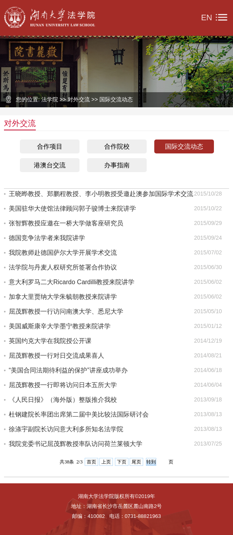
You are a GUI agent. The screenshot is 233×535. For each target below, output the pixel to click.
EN (206, 17)
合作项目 (49, 146)
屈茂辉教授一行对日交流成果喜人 (56, 355)
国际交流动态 (184, 146)
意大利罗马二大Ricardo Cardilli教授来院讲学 (71, 282)
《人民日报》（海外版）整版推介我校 (63, 399)
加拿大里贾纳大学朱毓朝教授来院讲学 (63, 296)
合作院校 (117, 146)
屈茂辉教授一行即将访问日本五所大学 (63, 385)
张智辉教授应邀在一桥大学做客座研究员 (66, 223)
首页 (91, 462)
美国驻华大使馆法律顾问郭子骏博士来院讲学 (72, 208)
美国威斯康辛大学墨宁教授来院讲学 (60, 326)
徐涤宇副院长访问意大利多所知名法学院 (66, 429)
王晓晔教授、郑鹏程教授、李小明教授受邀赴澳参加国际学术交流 (101, 193)
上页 (106, 462)
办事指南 (117, 165)
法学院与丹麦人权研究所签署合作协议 (63, 267)
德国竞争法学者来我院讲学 (47, 238)
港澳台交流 (50, 165)
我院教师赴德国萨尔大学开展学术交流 (63, 252)
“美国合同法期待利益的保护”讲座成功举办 (68, 370)
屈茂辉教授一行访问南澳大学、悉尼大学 (66, 311)
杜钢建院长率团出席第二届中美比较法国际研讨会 (79, 414)
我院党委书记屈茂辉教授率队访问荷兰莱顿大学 (75, 443)
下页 (121, 462)
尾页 (136, 462)
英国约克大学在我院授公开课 (50, 340)
